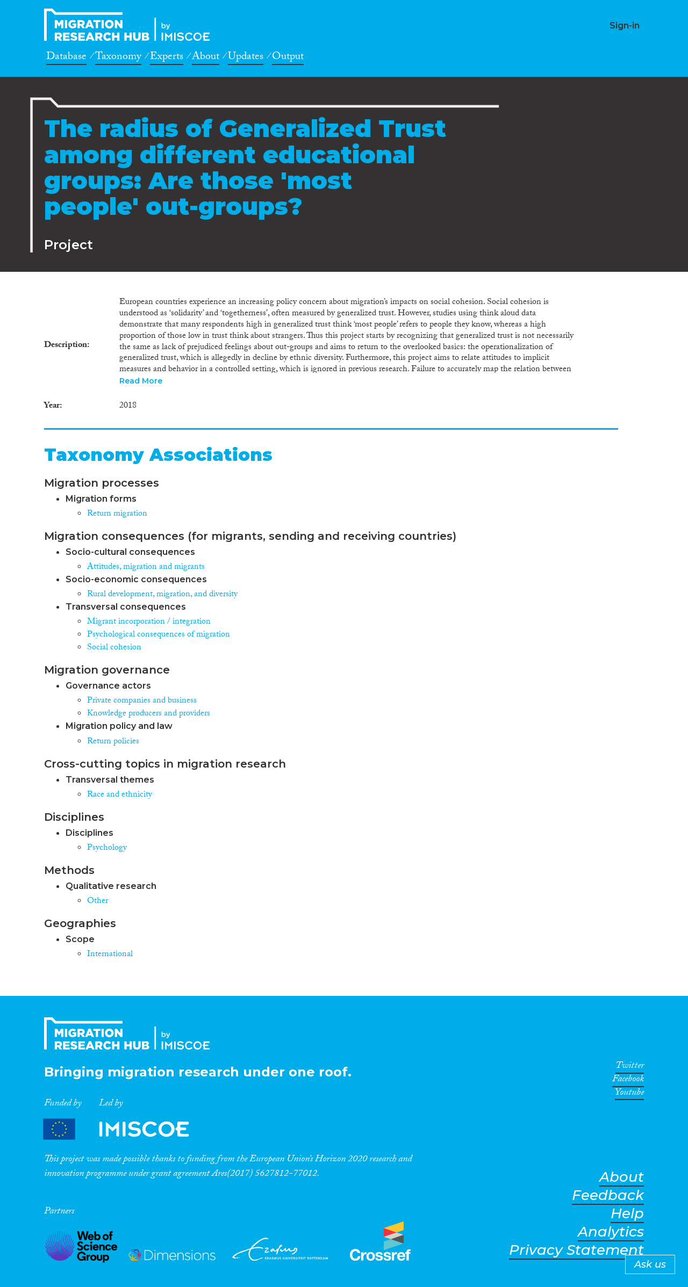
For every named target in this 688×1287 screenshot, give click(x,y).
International (110, 955)
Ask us (650, 1264)
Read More (140, 381)
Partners (125, 1129)
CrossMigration (130, 25)
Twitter (629, 1067)
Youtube (629, 1094)
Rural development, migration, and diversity (162, 595)
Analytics (611, 1232)
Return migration (117, 514)
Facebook (628, 1080)
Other (97, 901)
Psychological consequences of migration (158, 635)
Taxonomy (118, 58)
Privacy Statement (576, 1250)
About (205, 58)
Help (627, 1213)
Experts (166, 58)
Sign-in (625, 25)
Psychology (107, 848)
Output (288, 58)
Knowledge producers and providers (148, 714)
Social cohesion (114, 648)
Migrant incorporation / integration (149, 622)
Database (66, 58)
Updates (245, 58)
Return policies (113, 742)
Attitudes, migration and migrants (146, 567)
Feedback (608, 1195)
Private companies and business (142, 701)
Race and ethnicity (119, 795)
